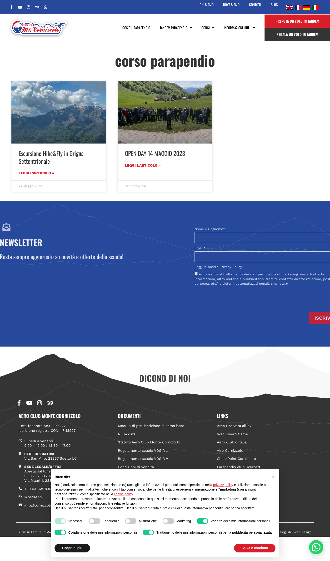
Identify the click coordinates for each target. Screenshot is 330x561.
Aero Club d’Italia (232, 442)
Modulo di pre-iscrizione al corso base (151, 426)
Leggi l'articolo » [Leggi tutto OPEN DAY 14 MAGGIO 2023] (142, 165)
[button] (316, 547)
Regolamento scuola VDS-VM (143, 459)
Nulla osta (126, 434)
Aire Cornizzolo (230, 450)
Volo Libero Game (232, 434)
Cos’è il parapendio (136, 27)
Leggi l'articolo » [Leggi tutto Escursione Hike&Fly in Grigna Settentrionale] (36, 173)
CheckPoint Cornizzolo (236, 459)
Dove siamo (231, 4)
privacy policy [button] (223, 485)
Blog (274, 4)
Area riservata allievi (234, 426)
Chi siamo (207, 4)
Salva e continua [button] (255, 548)
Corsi (207, 28)
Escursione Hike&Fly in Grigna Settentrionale (51, 157)
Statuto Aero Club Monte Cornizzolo (149, 442)
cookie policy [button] (123, 494)
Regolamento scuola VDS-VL (143, 450)
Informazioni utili (239, 28)
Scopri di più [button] (72, 548)
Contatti (255, 4)
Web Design (302, 532)
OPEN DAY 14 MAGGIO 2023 (155, 153)
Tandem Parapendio (176, 28)
